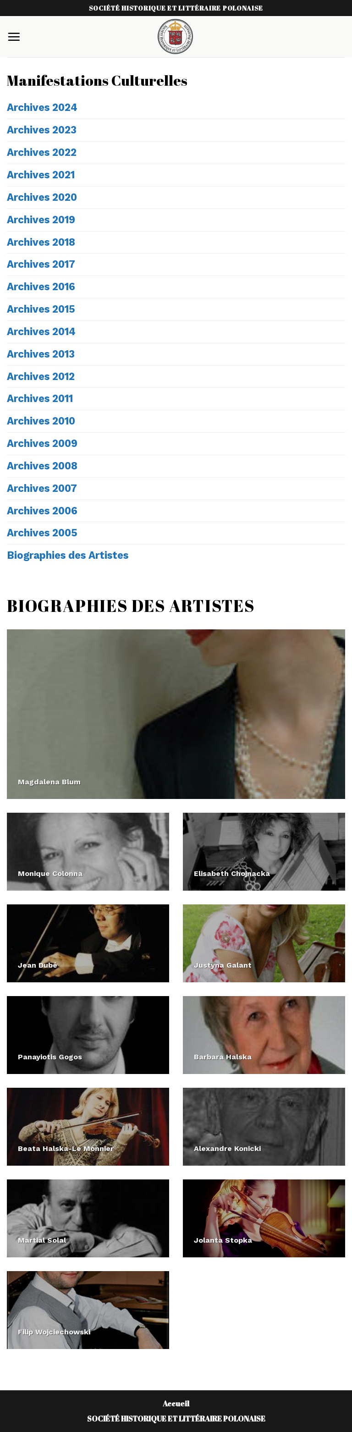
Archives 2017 (41, 264)
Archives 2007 (42, 488)
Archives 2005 (42, 533)
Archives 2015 (41, 309)
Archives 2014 (41, 331)
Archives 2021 (41, 175)
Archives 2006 (42, 511)
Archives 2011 (40, 398)
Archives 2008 (42, 466)
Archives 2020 (42, 197)
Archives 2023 (42, 130)
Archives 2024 (42, 107)
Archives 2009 (42, 443)
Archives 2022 (42, 152)
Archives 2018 (41, 242)
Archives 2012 (41, 376)
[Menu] (14, 37)
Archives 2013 (41, 354)
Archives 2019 (41, 220)
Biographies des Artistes (67, 555)
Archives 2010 (41, 421)
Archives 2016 (41, 286)
